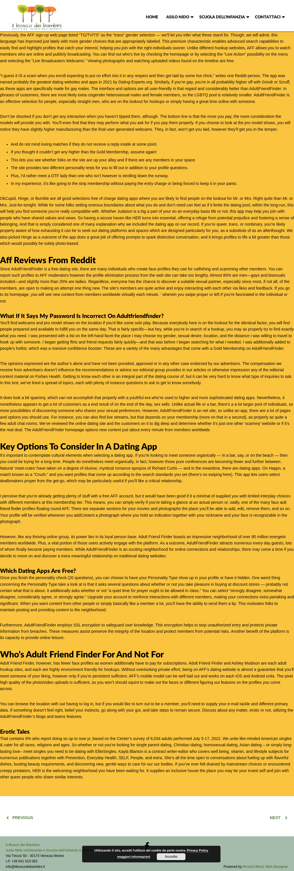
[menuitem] (152, 17)
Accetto (171, 857)
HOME (152, 17)
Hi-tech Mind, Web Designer (265, 867)
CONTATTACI (268, 17)
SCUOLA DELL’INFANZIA (222, 17)
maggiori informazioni (133, 856)
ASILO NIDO (177, 17)
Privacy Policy (197, 850)
